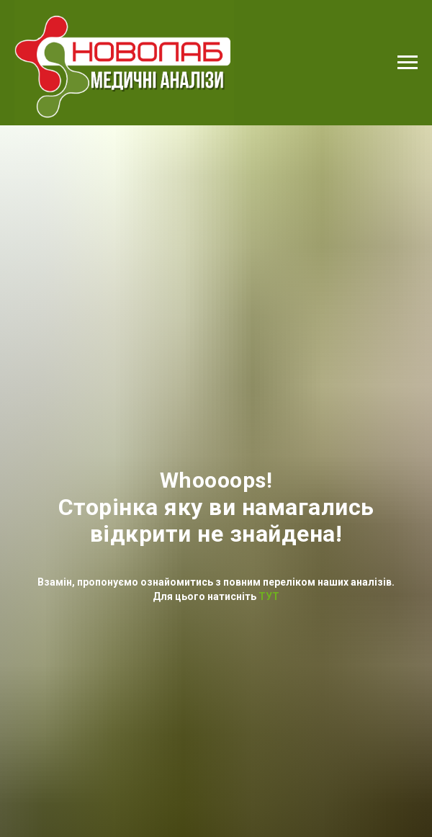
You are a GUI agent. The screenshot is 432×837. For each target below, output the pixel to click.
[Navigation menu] (407, 62)
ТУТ (267, 596)
